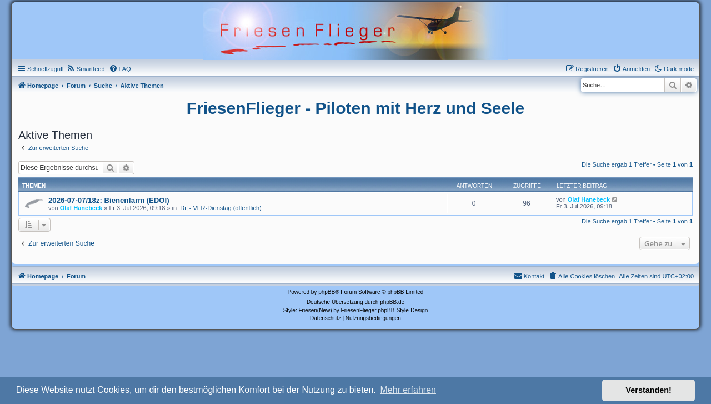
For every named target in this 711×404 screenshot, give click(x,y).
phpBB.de (392, 302)
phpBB (326, 292)
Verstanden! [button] (649, 390)
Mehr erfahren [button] (408, 390)
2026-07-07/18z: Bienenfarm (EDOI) (108, 200)
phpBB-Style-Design (403, 310)
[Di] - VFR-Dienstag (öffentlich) (220, 208)
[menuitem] (86, 69)
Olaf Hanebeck (81, 208)
